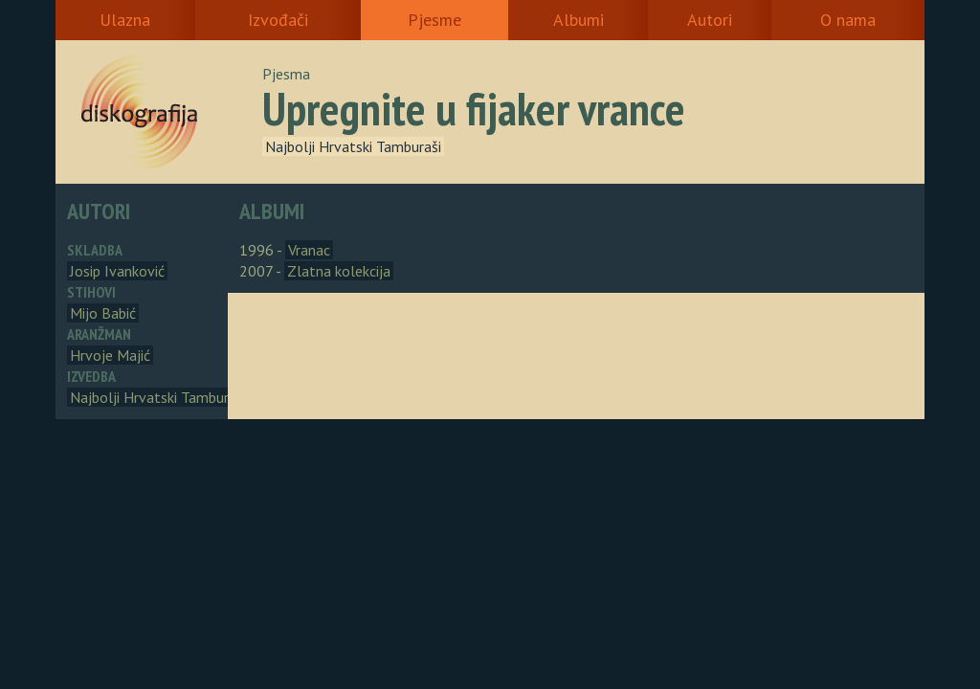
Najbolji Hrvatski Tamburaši (353, 146)
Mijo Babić (103, 312)
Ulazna (125, 20)
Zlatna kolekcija (338, 270)
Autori (709, 20)
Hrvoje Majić (110, 355)
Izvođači (278, 20)
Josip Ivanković (117, 270)
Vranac (309, 249)
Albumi (578, 20)
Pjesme (434, 20)
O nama (848, 20)
